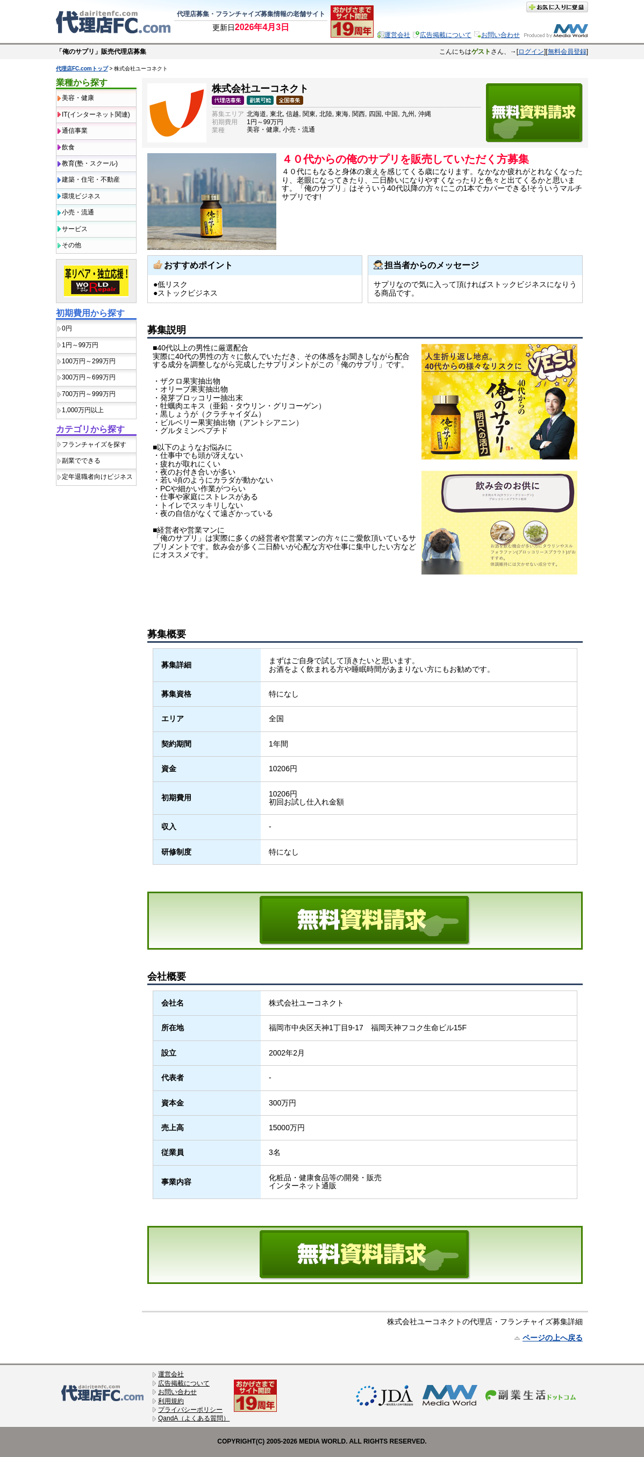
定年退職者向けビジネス (97, 476)
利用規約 (171, 1401)
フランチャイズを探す (94, 444)
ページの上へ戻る (553, 1337)
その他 (71, 245)
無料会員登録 (567, 51)
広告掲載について (445, 35)
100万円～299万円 (89, 361)
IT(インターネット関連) (96, 114)
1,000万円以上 (83, 410)
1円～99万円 (80, 345)
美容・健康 (78, 98)
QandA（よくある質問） (194, 1418)
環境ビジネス (81, 196)
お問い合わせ (500, 35)
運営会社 (397, 35)
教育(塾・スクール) (90, 163)
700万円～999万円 (89, 394)
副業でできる (81, 460)
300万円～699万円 (89, 377)
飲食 (68, 147)
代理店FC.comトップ (82, 68)
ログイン (531, 51)
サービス (75, 229)
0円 (67, 328)
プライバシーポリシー (190, 1409)
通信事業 (75, 130)
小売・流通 (78, 212)
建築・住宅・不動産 (91, 179)
